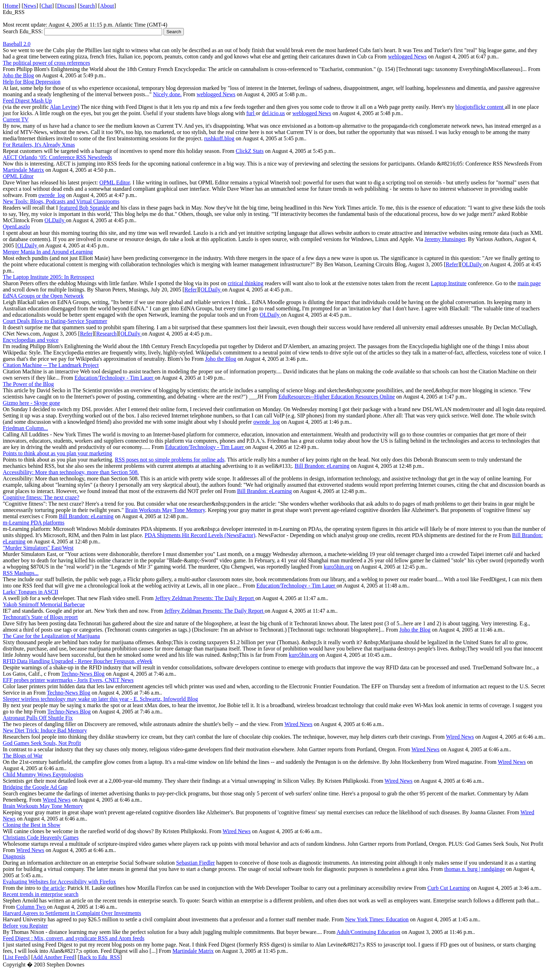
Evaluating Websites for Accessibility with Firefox (59, 882)
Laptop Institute (449, 283)
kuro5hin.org (338, 567)
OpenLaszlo (16, 227)
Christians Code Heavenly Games (40, 837)
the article (53, 888)
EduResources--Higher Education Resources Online (336, 397)
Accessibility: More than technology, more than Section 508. (71, 472)
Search (87, 6)
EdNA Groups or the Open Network (43, 296)
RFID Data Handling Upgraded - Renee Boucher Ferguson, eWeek (77, 661)
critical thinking (245, 283)
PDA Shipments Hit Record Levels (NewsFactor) (200, 535)
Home (11, 6)
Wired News (298, 724)
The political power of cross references (46, 63)
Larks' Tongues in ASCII (30, 592)
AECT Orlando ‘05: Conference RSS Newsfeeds (57, 157)
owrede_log (52, 195)
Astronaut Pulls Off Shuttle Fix (38, 718)
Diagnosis (14, 856)
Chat (46, 6)
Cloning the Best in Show (31, 825)
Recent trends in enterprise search (40, 894)
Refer (452, 264)
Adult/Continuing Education (368, 932)
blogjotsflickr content (480, 107)
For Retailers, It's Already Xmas (39, 145)
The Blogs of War (23, 756)
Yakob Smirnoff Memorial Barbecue (44, 604)
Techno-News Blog (83, 674)
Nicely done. (167, 94)
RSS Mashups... (21, 573)
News (29, 6)
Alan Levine (64, 107)
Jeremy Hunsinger (445, 239)
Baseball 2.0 (16, 44)
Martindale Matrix (23, 170)
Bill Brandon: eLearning (322, 466)
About (107, 6)
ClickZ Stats (250, 151)
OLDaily (55, 220)
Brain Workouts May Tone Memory (165, 510)
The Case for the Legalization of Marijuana (51, 636)
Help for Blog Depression (32, 82)
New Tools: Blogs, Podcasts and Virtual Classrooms (61, 201)
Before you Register (25, 926)
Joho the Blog (18, 75)
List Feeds (16, 957)
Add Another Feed (53, 957)
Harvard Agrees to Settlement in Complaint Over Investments (72, 913)
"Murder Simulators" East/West (38, 548)
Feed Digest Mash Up (27, 101)
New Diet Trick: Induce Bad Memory (45, 730)
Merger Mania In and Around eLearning (48, 252)
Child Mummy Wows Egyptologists (43, 774)
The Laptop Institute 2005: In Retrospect (48, 277)
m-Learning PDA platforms (33, 523)
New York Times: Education (377, 919)
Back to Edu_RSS (99, 957)
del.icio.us (273, 113)
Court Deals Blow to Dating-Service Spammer (55, 321)
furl (251, 113)
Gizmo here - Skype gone (31, 403)
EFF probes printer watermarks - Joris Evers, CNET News (68, 680)
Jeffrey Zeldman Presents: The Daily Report (205, 598)
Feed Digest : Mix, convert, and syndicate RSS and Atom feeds (73, 938)
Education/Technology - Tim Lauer (115, 378)
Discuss (66, 6)
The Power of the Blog (28, 384)
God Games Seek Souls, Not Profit (42, 743)
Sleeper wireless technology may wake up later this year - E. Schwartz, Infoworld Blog (100, 699)
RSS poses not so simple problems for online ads (169, 460)
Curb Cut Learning (449, 888)
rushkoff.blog (219, 138)
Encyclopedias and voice (30, 340)
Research (106, 334)
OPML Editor (18, 176)
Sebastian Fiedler (195, 863)
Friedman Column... (25, 428)
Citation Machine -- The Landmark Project (51, 365)
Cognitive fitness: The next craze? (41, 497)
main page (529, 283)
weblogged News (407, 56)
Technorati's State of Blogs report (40, 617)
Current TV (16, 119)
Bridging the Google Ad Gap (35, 787)
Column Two (31, 907)
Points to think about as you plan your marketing (57, 453)
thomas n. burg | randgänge (474, 869)
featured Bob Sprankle (84, 208)
